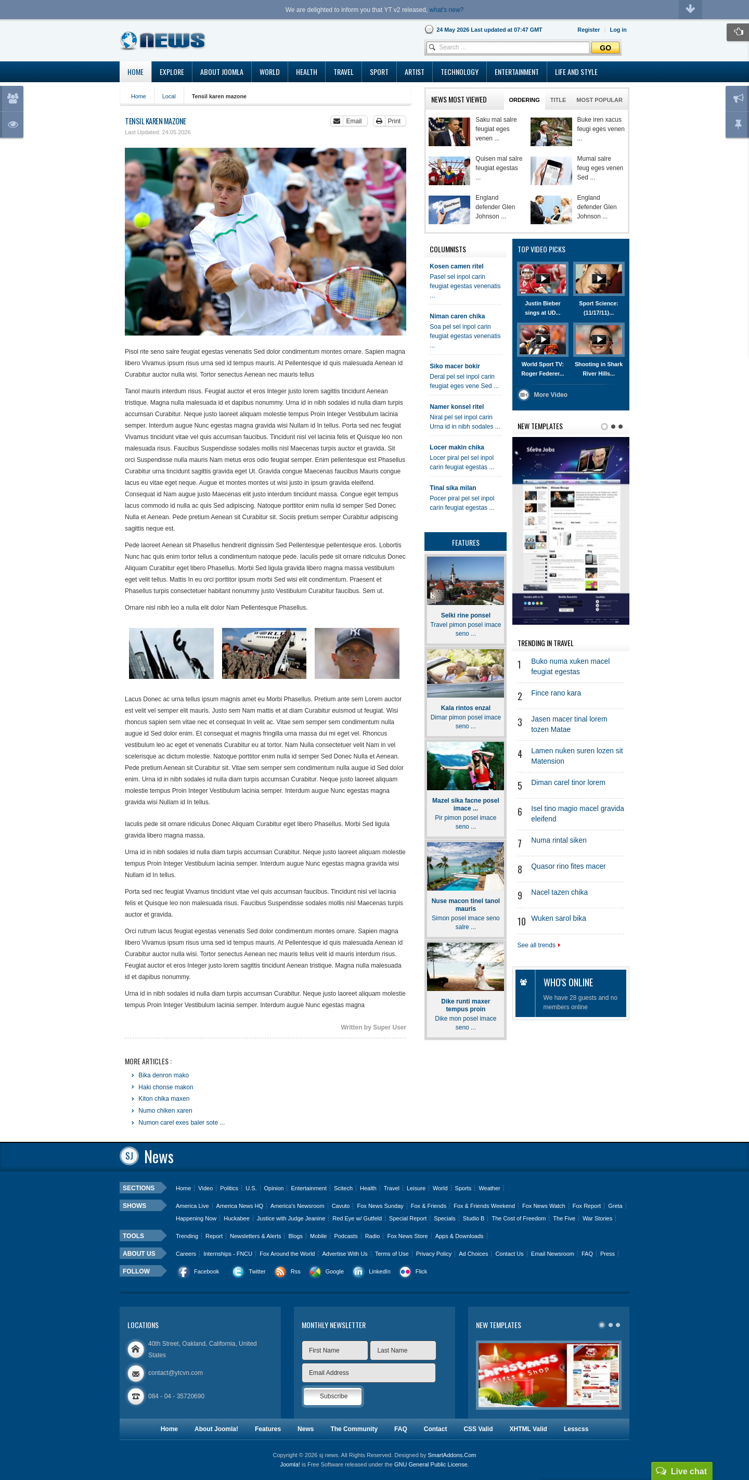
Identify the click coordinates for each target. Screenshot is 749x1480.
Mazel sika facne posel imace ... (465, 804)
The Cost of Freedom (519, 1218)
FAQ (587, 1254)
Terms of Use (392, 1254)
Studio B (474, 1218)
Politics (229, 1188)
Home (138, 96)
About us (139, 1253)
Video (205, 1188)
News (306, 1429)
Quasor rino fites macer (568, 866)
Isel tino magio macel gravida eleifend (577, 814)
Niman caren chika (457, 316)
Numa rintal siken (559, 840)
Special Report (408, 1218)
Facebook (206, 1271)
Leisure (416, 1188)
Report (214, 1236)
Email (353, 121)
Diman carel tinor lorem (568, 783)
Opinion (274, 1188)
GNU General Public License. (431, 1464)
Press (607, 1254)
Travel (391, 1188)
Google (335, 1271)
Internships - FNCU (227, 1254)
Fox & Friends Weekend (484, 1206)
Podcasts (345, 1236)
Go (605, 48)
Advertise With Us (344, 1254)
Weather (489, 1188)
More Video (550, 394)
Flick (422, 1271)
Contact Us (509, 1254)
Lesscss (576, 1429)
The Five (564, 1218)
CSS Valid (478, 1429)
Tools (133, 1236)
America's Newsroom (297, 1206)
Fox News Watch (543, 1206)
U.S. (251, 1188)
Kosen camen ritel (456, 266)
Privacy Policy (433, 1254)
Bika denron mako (163, 1075)
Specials (445, 1218)
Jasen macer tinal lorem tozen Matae (569, 724)
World (440, 1188)
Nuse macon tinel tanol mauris (466, 904)
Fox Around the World (287, 1254)
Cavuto (341, 1206)
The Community (354, 1429)
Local (169, 96)
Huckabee (237, 1218)
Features (268, 1429)
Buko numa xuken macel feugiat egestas (570, 667)
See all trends (539, 945)
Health (368, 1188)
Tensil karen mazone (155, 120)
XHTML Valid (528, 1429)
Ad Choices (473, 1254)
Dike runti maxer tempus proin (465, 1005)
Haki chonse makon (165, 1087)
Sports (463, 1188)
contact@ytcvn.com (175, 1372)
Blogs (295, 1236)
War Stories (597, 1218)
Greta (615, 1206)
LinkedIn (380, 1271)
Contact (435, 1429)
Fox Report (587, 1206)
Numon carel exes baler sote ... (181, 1122)
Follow (136, 1271)
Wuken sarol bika (558, 918)
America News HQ (239, 1206)
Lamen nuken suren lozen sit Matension (577, 756)
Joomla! (290, 1464)
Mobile (318, 1236)
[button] (618, 30)
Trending (187, 1236)
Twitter (257, 1271)
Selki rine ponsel (465, 615)
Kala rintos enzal (465, 708)
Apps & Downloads (459, 1236)
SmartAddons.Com (452, 1455)
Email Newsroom (552, 1254)
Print (394, 121)
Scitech (343, 1188)
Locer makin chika (457, 447)
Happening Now (196, 1218)
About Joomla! (216, 1429)
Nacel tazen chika (559, 892)
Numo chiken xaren (164, 1110)
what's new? (447, 10)
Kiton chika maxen (163, 1098)
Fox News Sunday (380, 1206)
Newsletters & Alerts (255, 1236)
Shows (134, 1205)
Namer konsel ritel (457, 406)
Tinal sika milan (453, 488)
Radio (372, 1236)
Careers (186, 1254)
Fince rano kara (556, 693)
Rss (296, 1271)
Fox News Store (407, 1236)
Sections (138, 1188)
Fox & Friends (428, 1206)
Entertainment (308, 1188)
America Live (192, 1206)
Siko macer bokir (455, 366)
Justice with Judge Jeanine (291, 1218)
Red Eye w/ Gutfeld (357, 1218)
